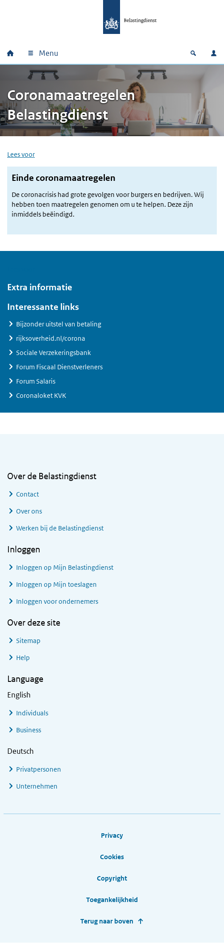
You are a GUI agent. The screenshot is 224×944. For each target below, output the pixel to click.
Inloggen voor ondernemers (57, 601)
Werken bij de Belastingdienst (60, 528)
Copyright (112, 878)
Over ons (29, 511)
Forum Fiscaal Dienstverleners (59, 367)
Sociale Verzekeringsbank (53, 353)
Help (23, 658)
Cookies (112, 857)
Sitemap (28, 641)
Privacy (112, 835)
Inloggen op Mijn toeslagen (56, 585)
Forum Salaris (35, 381)
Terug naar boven (106, 921)
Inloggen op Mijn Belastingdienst (64, 568)
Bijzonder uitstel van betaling (58, 324)
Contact (27, 494)
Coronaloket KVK (41, 396)
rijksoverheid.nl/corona (50, 338)
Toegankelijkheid (112, 900)
